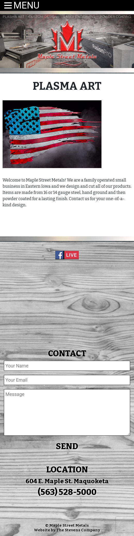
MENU (26, 5)
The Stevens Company (78, 530)
